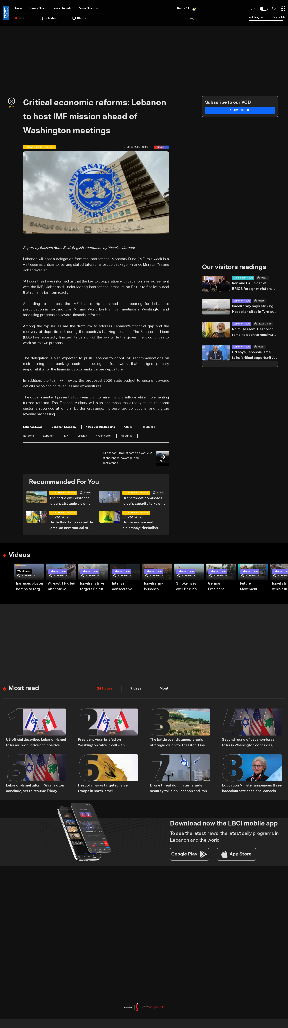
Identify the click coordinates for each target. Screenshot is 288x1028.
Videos (19, 555)
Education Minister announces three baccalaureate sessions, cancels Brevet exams (252, 789)
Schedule (48, 18)
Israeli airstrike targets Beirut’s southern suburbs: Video (93, 587)
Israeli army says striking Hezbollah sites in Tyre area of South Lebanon (254, 309)
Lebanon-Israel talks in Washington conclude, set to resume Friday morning (35, 789)
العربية (193, 18)
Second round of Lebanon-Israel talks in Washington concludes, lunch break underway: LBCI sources (248, 743)
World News (24, 571)
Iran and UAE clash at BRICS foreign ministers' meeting (252, 286)
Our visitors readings (234, 267)
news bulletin (62, 8)
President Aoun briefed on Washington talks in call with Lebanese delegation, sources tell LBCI (106, 743)
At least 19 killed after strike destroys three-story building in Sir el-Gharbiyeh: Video (61, 587)
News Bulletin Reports (63, 493)
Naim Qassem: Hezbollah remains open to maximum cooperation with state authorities (254, 332)
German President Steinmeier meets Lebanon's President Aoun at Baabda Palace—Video (220, 587)
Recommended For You (64, 482)
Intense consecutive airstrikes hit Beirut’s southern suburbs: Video (124, 587)
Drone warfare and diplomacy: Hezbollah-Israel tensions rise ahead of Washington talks (143, 526)
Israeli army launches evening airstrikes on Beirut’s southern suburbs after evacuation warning (155, 587)
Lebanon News (241, 301)
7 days (136, 688)
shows (79, 18)
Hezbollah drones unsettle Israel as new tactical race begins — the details (71, 526)
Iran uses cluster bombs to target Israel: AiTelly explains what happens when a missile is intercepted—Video (29, 587)
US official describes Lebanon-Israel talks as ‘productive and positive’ (36, 742)
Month (165, 688)
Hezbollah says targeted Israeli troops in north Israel (103, 788)
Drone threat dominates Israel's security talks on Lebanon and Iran (142, 501)
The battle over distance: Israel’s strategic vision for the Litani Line (69, 501)
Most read (23, 688)
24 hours (104, 688)
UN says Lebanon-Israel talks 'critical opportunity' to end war (253, 355)
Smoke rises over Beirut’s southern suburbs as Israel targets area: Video (187, 587)
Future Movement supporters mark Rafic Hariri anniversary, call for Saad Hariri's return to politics (254, 587)
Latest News (38, 8)
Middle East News (243, 278)
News (19, 8)
